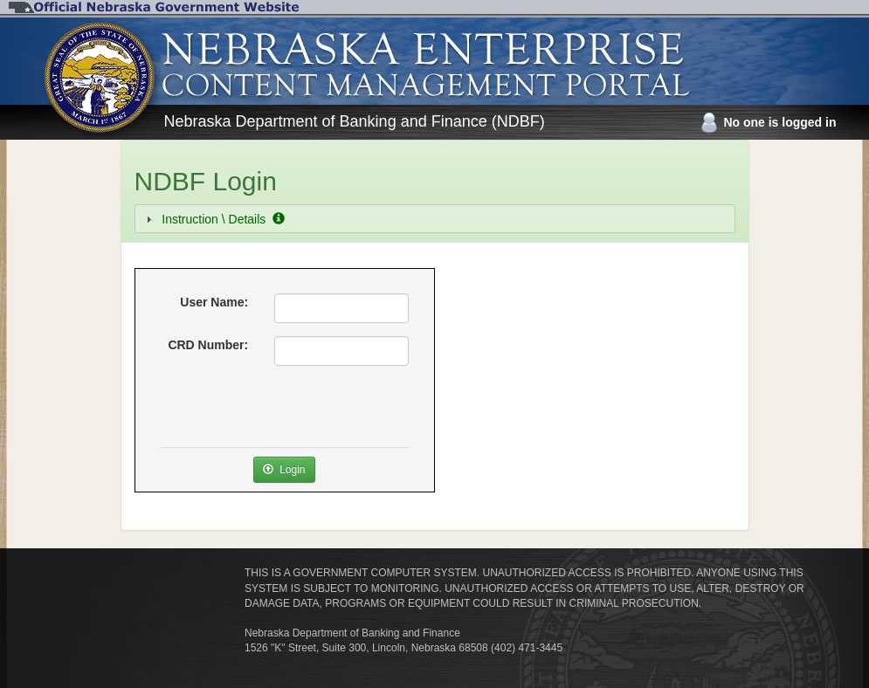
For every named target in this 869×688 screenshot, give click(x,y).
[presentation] (292, 413)
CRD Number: (208, 345)
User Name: (214, 302)
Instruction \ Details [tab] (213, 219)
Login (284, 470)
